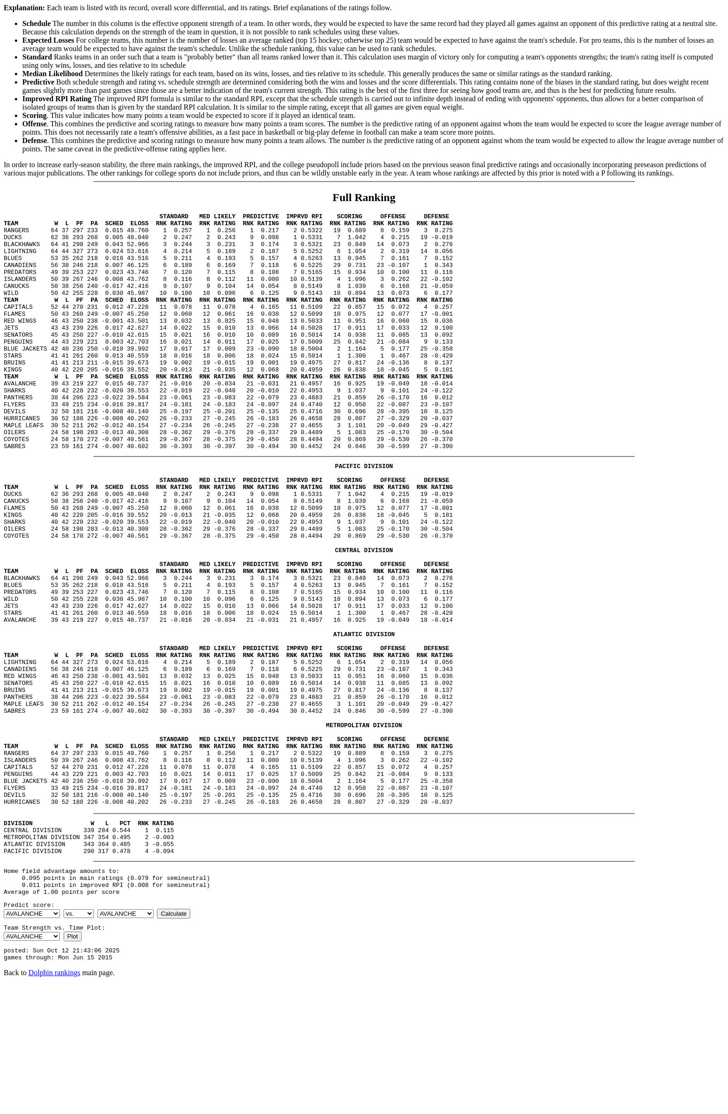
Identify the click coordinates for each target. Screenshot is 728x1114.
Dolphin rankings (54, 1102)
